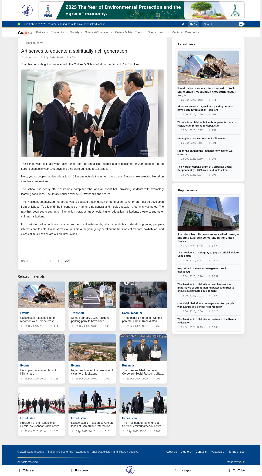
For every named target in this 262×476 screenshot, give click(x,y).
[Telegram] (34, 261)
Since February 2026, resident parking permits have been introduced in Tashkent (205, 108)
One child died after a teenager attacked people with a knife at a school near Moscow (206, 305)
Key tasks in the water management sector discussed (203, 270)
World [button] (163, 32)
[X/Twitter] (50, 261)
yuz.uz (241, 462)
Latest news (186, 44)
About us (171, 451)
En (193, 24)
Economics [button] (58, 32)
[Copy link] (66, 261)
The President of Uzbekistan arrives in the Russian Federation (208, 321)
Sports (152, 32)
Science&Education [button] (97, 32)
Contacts (201, 451)
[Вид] (182, 24)
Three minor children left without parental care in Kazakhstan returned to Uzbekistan (207, 124)
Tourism (140, 32)
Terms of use (237, 451)
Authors (186, 451)
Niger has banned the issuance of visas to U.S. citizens (205, 152)
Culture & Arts (123, 32)
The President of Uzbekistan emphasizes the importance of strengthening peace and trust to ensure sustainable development (206, 287)
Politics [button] (41, 32)
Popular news (187, 190)
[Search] (241, 24)
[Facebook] (42, 261)
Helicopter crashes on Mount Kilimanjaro (202, 138)
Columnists (192, 32)
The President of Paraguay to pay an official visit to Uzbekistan (208, 254)
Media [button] (176, 32)
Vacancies (217, 451)
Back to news (32, 42)
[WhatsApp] (58, 261)
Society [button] (75, 32)
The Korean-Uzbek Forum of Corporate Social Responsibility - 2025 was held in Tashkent (205, 168)
